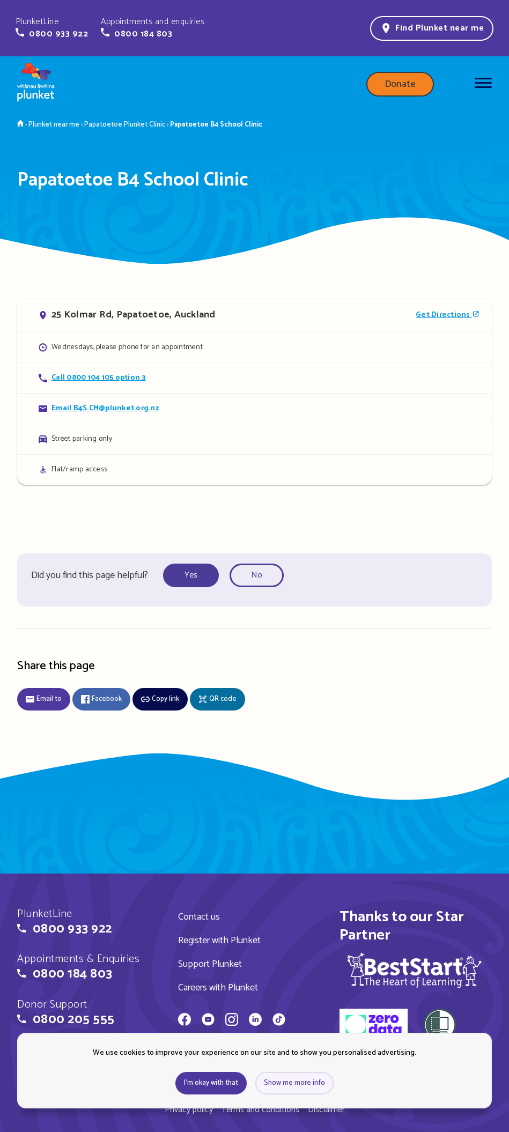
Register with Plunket (219, 941)
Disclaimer (326, 1110)
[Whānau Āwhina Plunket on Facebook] (184, 1021)
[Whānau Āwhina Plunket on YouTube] (208, 1021)
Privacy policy (189, 1110)
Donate (400, 84)
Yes (191, 575)
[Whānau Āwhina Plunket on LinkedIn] (255, 1021)
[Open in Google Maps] (254, 315)
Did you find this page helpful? (89, 575)
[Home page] (36, 84)
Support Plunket (210, 964)
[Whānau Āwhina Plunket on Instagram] (231, 1021)
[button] (52, 28)
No (256, 575)
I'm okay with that (211, 1083)
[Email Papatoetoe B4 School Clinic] (254, 408)
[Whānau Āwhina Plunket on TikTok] (278, 1021)
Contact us (199, 917)
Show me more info (294, 1083)
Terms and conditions (260, 1110)
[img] (414, 970)
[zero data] (374, 1026)
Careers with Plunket (218, 988)
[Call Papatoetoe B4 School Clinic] (254, 377)
